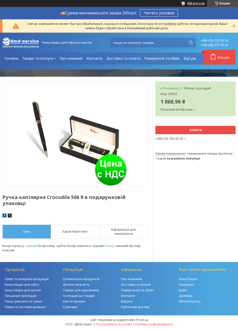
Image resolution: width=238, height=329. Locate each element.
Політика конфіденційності (154, 324)
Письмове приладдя (20, 295)
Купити (195, 130)
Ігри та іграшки (74, 301)
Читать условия (159, 13)
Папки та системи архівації (25, 307)
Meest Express (190, 301)
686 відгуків (196, 3)
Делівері (186, 295)
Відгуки (190, 58)
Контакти (94, 58)
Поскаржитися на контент (114, 324)
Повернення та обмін (162, 58)
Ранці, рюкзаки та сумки (23, 301)
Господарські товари (78, 295)
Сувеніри (70, 307)
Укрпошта (186, 284)
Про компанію (71, 58)
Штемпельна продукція (81, 279)
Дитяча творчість (76, 284)
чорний (31, 246)
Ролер (109, 246)
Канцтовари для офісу (22, 284)
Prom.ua (142, 320)
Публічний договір (135, 307)
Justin (183, 290)
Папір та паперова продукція (27, 279)
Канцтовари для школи (23, 290)
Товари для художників (81, 290)
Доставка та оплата (123, 58)
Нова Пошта (188, 279)
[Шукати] (191, 42)
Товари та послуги (37, 58)
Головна (11, 58)
